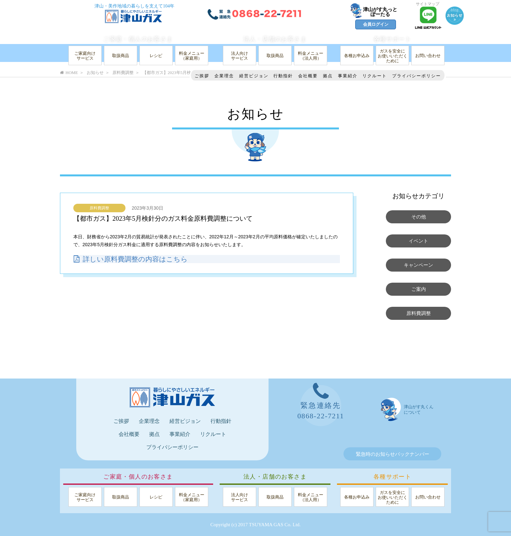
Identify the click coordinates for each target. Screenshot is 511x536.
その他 (418, 216)
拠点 (328, 75)
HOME (69, 72)
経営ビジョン (254, 75)
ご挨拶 (202, 75)
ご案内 (418, 289)
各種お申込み (357, 55)
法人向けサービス (239, 56)
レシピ (156, 55)
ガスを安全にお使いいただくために (392, 56)
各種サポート (392, 39)
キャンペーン (418, 265)
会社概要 (308, 75)
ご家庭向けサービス (84, 56)
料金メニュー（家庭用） (191, 56)
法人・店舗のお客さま (275, 39)
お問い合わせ (428, 55)
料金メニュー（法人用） (310, 56)
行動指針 (283, 75)
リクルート (374, 75)
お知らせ (95, 72)
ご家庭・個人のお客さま (138, 39)
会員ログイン (375, 24)
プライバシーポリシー (416, 75)
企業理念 (224, 75)
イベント (418, 241)
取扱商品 (120, 55)
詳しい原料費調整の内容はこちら (133, 259)
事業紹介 (348, 75)
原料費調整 (99, 208)
